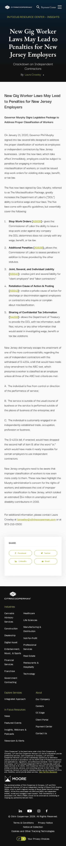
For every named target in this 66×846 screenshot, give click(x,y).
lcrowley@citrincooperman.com (36, 519)
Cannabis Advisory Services (9, 617)
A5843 (14, 290)
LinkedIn (20, 561)
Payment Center (48, 7)
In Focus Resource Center (26, 17)
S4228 (14, 317)
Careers (40, 706)
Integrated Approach (15, 699)
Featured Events (12, 722)
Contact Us (41, 733)
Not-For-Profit (30, 638)
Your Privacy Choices (38, 838)
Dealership (9, 635)
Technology (29, 673)
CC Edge (40, 712)
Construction (11, 628)
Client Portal (42, 719)
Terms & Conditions (23, 822)
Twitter (45, 553)
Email (45, 561)
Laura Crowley (33, 74)
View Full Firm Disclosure (48, 772)
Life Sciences (30, 620)
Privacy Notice (45, 822)
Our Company (43, 699)
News (7, 716)
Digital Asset (10, 642)
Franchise (9, 671)
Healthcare (29, 613)
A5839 (38, 247)
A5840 (14, 273)
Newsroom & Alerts (14, 740)
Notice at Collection (33, 826)
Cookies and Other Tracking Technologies (33, 831)
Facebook (20, 553)
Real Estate (29, 655)
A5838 (37, 221)
